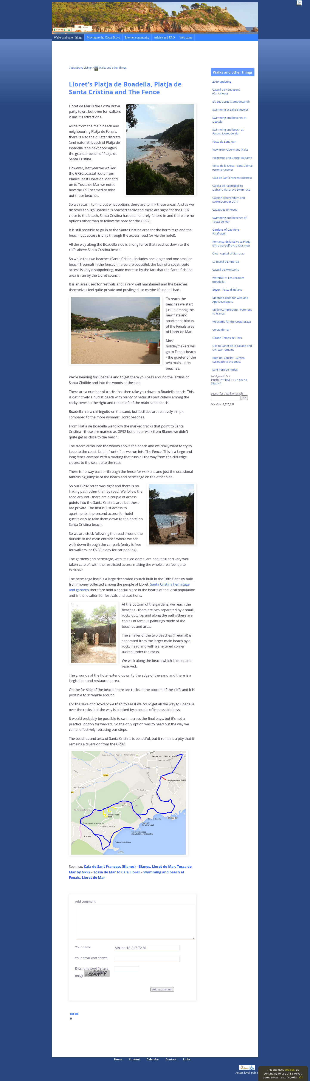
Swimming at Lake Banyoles (230, 109)
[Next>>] (216, 383)
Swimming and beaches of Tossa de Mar (229, 220)
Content (134, 1059)
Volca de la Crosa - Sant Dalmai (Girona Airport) (232, 167)
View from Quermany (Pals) (230, 149)
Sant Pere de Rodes (225, 370)
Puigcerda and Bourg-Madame (232, 158)
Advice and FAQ (164, 37)
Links (187, 1059)
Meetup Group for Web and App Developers (230, 300)
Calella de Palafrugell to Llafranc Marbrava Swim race (231, 187)
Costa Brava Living (80, 67)
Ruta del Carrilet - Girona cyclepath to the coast (228, 360)
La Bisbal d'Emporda (225, 262)
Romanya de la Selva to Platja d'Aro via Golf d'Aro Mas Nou (231, 243)
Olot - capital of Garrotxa (228, 253)
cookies (289, 1070)
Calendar (153, 1059)
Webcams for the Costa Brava (231, 322)
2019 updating (221, 81)
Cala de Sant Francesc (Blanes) (232, 178)
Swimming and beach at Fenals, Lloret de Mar (228, 131)
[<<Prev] (225, 380)
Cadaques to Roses (224, 209)
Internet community (137, 37)
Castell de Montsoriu (225, 269)
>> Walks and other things (109, 67)
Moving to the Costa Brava (103, 37)
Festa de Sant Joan (224, 141)
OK (301, 1077)
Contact (171, 1059)
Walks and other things (68, 37)
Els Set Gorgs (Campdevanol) (231, 101)
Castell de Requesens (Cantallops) (226, 91)
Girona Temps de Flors (227, 338)
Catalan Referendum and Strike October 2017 (228, 200)
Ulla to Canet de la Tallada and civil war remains (232, 348)
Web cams (186, 37)
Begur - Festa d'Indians (227, 289)
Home (118, 1059)
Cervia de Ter (221, 330)
